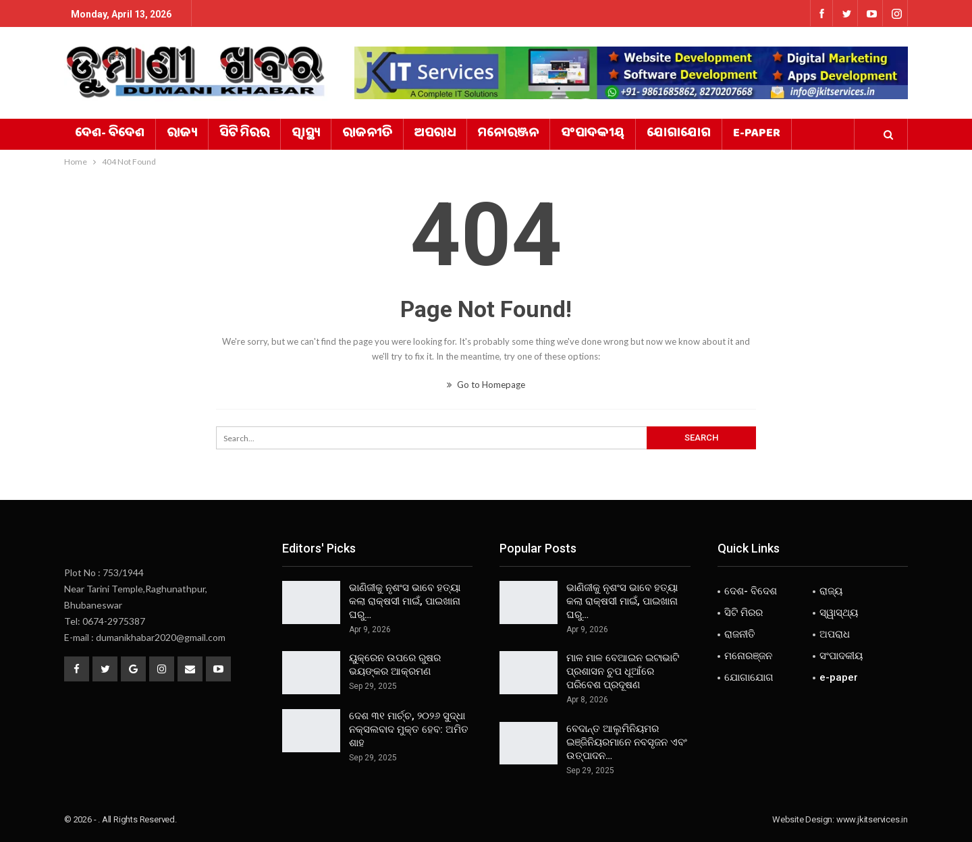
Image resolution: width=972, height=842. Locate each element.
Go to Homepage (486, 384)
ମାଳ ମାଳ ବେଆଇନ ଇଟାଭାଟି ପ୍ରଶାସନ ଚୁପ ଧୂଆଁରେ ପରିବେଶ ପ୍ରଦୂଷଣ (622, 671)
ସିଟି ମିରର (244, 134)
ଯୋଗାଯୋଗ (679, 134)
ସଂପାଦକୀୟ (592, 134)
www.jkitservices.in (872, 819)
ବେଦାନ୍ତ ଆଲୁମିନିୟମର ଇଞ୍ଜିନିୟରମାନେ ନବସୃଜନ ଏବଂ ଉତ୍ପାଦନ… (626, 742)
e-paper (756, 134)
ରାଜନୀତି (367, 134)
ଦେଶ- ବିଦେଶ (109, 134)
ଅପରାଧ (435, 134)
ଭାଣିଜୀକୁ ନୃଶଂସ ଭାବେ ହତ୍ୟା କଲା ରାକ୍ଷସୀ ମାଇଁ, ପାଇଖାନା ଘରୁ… (404, 601)
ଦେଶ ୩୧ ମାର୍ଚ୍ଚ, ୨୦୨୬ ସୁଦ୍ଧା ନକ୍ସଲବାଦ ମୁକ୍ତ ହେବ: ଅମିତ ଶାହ (408, 729)
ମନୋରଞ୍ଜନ (508, 134)
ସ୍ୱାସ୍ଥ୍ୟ (306, 134)
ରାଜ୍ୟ (182, 134)
